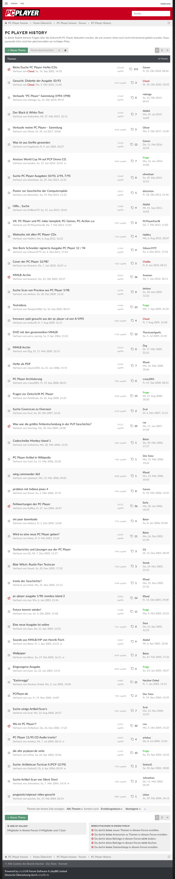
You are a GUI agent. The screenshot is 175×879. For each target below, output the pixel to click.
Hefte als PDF (22, 364)
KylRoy (31, 508)
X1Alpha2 (33, 728)
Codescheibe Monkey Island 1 (32, 440)
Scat (29, 413)
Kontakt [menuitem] (62, 864)
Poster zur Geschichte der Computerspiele (40, 191)
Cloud (30, 71)
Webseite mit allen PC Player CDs (34, 234)
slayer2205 (33, 368)
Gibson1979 (34, 252)
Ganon (146, 67)
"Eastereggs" (21, 680)
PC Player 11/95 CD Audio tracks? (35, 737)
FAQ (22, 3)
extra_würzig (34, 336)
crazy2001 (33, 383)
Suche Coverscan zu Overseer (32, 409)
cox (29, 613)
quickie (31, 798)
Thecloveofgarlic (152, 332)
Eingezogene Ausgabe (26, 667)
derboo (31, 294)
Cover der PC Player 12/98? (31, 261)
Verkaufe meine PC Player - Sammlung (37, 127)
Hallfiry (31, 238)
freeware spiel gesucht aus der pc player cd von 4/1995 (48, 319)
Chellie (146, 262)
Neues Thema (16, 50)
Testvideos (19, 305)
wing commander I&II (26, 474)
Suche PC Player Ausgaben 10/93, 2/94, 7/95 (41, 176)
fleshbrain (33, 398)
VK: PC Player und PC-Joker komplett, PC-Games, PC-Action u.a (53, 221)
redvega (31, 100)
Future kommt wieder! (27, 609)
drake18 (32, 323)
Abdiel (146, 111)
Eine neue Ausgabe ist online (31, 624)
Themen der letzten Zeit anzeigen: (55, 809)
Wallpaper (19, 653)
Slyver (30, 493)
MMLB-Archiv (22, 275)
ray (144, 422)
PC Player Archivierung (27, 379)
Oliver (30, 131)
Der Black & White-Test (28, 112)
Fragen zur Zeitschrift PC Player (33, 394)
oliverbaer (33, 180)
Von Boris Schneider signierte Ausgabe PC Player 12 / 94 (49, 248)
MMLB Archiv (21, 347)
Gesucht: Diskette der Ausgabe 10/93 (37, 81)
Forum (14, 3)
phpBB (22, 871)
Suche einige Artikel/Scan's (30, 709)
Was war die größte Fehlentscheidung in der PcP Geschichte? (52, 424)
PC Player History (26, 33)
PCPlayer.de (20, 694)
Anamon (32, 265)
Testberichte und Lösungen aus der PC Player (42, 549)
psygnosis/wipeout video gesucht (34, 794)
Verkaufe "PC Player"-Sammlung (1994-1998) (41, 96)
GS (29, 553)
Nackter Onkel (35, 684)
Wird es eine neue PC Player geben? (36, 534)
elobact (31, 523)
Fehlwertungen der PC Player (31, 504)
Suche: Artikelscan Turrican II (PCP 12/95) (39, 764)
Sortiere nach (103, 809)
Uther (30, 755)
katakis (31, 163)
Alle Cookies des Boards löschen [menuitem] (24, 863)
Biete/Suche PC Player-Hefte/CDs (35, 67)
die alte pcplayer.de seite (29, 751)
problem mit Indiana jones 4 (30, 489)
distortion (33, 195)
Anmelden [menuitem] (165, 4)
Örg (29, 351)
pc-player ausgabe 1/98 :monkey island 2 (39, 596)
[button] (167, 50)
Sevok (30, 568)
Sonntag (32, 428)
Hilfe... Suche (21, 206)
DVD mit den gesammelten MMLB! (35, 332)
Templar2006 (34, 309)
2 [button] (162, 50)
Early (145, 502)
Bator (146, 439)
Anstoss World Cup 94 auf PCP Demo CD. (40, 159)
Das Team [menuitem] (51, 864)
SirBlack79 (33, 210)
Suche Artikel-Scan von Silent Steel (35, 779)
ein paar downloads (25, 519)
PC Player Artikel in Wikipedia (32, 457)
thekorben (33, 116)
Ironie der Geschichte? (27, 581)
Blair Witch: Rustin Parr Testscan (34, 564)
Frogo (146, 157)
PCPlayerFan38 (36, 225)
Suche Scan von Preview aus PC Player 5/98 (41, 290)
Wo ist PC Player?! (24, 724)
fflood (146, 362)
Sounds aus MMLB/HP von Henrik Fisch (38, 640)
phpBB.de (43, 875)
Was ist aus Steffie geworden (31, 142)
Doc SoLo (148, 456)
